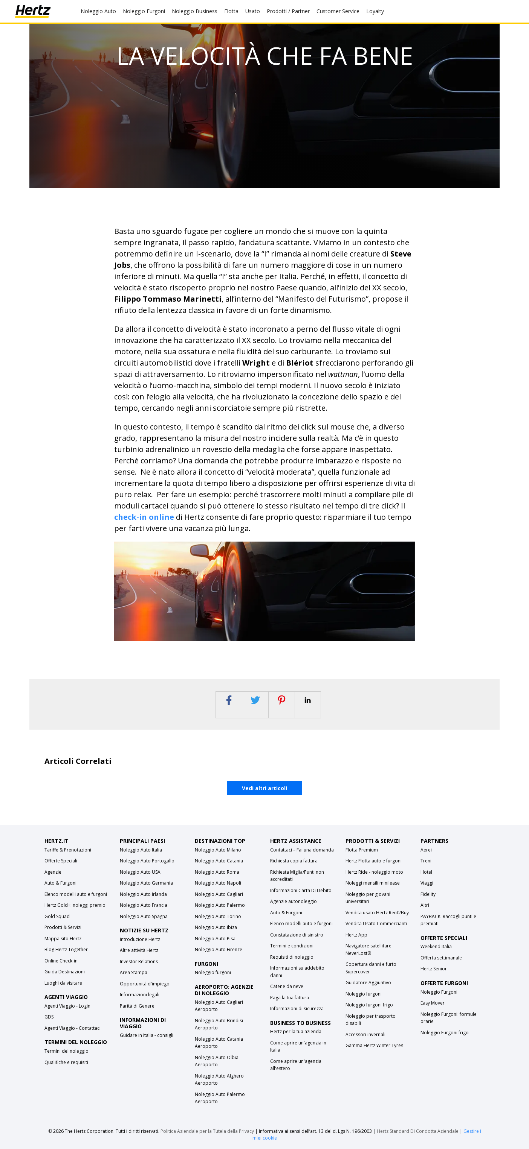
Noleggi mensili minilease (373, 883)
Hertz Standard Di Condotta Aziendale (418, 1131)
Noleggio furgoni (213, 972)
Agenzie (52, 872)
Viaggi (426, 883)
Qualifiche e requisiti (66, 1062)
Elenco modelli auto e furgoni (75, 894)
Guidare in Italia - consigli (146, 1035)
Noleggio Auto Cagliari (219, 894)
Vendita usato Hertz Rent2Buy (377, 912)
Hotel (426, 872)
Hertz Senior (433, 968)
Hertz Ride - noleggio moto (374, 872)
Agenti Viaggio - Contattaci (72, 1028)
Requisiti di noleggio (291, 957)
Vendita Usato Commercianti (376, 923)
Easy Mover (432, 1003)
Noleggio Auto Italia (141, 850)
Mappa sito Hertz (62, 938)
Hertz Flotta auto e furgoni (374, 861)
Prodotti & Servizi (62, 927)
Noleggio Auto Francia (143, 905)
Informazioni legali (139, 994)
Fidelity (428, 894)
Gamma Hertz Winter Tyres (374, 1045)
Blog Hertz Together (66, 949)
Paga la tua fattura (289, 997)
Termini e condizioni (291, 946)
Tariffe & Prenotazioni (67, 850)
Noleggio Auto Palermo (220, 905)
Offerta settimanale (441, 958)
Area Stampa (133, 972)
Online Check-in (61, 961)
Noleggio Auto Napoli (218, 883)
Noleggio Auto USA (140, 872)
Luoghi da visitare (63, 983)
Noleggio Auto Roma (217, 872)
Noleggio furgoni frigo (369, 1005)
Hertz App (356, 935)
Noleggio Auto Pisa (215, 938)
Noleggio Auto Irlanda (143, 894)
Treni (425, 861)
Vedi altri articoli (264, 788)
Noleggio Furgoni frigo (444, 1032)
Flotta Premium (362, 850)
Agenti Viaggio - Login (67, 1006)
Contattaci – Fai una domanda (302, 850)
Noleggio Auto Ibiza (216, 927)
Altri (424, 905)
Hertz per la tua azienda (295, 1031)
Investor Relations (139, 961)
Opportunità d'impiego (145, 984)
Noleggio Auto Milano (218, 850)
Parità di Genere (137, 1006)
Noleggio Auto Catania (219, 861)
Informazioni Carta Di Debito (301, 890)
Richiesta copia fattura (294, 861)
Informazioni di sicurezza (297, 1008)
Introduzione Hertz (140, 939)
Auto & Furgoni (60, 883)
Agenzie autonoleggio (293, 901)
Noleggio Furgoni (438, 992)
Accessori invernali (365, 1034)
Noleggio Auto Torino (218, 916)
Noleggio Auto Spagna (144, 916)
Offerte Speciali (60, 861)
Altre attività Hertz (139, 950)
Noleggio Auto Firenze (218, 949)
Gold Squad (57, 916)
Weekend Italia (436, 946)
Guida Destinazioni (64, 971)
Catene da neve (286, 986)
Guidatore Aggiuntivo (368, 982)
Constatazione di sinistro (296, 935)
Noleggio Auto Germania (146, 883)
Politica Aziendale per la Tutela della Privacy (207, 1131)
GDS (49, 1017)
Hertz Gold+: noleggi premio (74, 905)
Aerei (426, 850)
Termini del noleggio (66, 1051)
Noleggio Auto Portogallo (147, 861)
